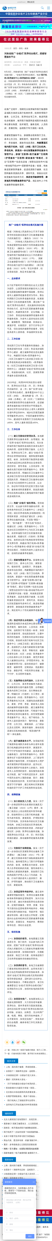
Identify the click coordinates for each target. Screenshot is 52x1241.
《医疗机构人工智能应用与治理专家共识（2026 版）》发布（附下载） (22, 1100)
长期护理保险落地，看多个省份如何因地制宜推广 (22, 1096)
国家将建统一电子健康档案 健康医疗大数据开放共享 (22, 1153)
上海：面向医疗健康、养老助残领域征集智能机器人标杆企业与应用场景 (22, 1067)
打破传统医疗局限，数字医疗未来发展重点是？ (30, 1054)
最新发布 (9, 1159)
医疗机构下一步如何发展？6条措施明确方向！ (22, 1132)
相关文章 (11, 1061)
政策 (26, 48)
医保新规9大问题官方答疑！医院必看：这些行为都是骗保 (22, 1088)
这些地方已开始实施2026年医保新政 (21, 1104)
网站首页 (31, 2)
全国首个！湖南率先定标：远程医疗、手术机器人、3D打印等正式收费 (22, 1071)
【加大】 (31, 65)
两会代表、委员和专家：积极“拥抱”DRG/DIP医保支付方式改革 (22, 1140)
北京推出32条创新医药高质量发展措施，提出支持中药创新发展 (22, 1092)
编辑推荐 (9, 1113)
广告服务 (37, 1227)
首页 (15, 48)
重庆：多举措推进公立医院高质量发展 (20, 1144)
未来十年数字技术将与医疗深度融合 (19, 1136)
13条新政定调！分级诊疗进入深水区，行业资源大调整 (22, 1075)
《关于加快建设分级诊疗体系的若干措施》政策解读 (22, 1084)
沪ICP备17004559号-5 (38, 1237)
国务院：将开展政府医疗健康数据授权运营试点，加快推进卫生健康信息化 (22, 1128)
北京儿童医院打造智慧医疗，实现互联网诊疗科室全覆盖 (22, 1119)
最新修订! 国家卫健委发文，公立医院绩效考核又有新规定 (22, 1123)
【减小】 (39, 65)
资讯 (21, 48)
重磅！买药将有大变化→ (16, 1079)
